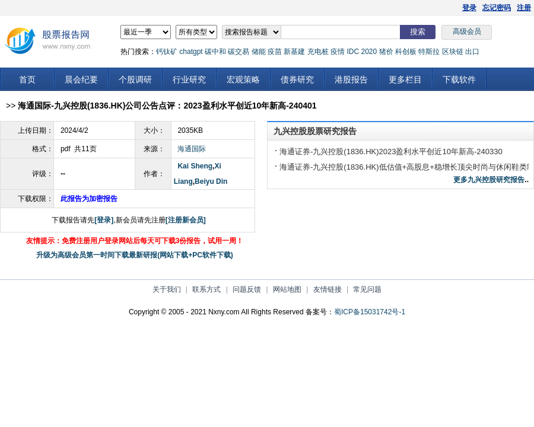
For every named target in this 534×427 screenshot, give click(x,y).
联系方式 (206, 289)
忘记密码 (496, 8)
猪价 (386, 51)
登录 (469, 8)
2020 (369, 51)
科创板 (406, 51)
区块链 (452, 51)
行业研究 (189, 79)
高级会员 (467, 31)
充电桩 (318, 51)
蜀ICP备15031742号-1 (369, 312)
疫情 (337, 51)
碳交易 (238, 51)
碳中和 (215, 51)
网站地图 (287, 289)
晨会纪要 (81, 79)
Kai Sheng (194, 166)
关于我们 (166, 289)
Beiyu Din (211, 181)
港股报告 (351, 79)
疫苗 (275, 51)
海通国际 (191, 149)
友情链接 (327, 289)
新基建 (294, 51)
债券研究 (297, 79)
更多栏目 (405, 79)
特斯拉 (429, 51)
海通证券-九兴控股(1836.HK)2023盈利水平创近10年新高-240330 (391, 151)
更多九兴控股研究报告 (489, 180)
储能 (259, 51)
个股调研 (135, 79)
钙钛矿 (166, 51)
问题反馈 (247, 289)
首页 (27, 79)
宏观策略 (243, 79)
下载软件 (459, 79)
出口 (472, 51)
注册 (524, 8)
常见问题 (367, 289)
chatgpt (190, 51)
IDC (353, 51)
